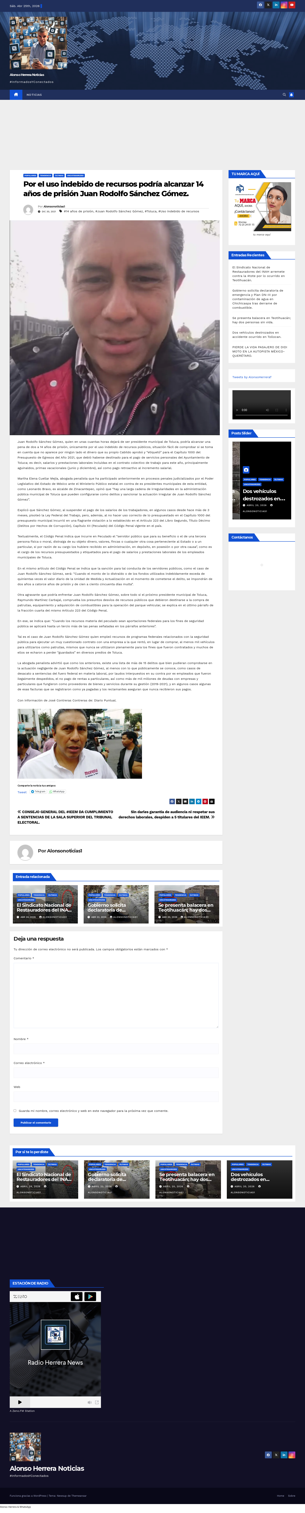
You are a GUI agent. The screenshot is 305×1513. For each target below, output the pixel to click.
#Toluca (151, 211)
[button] (284, 95)
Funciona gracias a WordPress (28, 1495)
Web (17, 1087)
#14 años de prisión (79, 211)
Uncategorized (75, 175)
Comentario (24, 958)
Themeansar (79, 1495)
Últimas (59, 175)
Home (280, 1495)
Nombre (21, 1039)
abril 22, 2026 (102, 1186)
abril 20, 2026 (249, 505)
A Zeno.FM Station (22, 1411)
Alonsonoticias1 (54, 206)
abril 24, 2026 (30, 1186)
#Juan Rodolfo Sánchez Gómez (119, 211)
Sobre (291, 1495)
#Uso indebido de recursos (179, 211)
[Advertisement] (152, 129)
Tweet (22, 791)
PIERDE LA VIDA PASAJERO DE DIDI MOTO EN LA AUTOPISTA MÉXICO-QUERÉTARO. (259, 351)
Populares (30, 175)
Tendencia (45, 175)
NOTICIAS (34, 95)
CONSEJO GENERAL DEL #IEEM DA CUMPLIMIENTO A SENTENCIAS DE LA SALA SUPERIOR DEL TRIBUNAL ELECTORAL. (65, 817)
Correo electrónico (29, 1063)
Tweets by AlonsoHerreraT (252, 377)
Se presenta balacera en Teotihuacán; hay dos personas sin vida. (185, 910)
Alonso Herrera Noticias (27, 75)
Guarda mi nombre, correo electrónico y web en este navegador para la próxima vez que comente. (93, 1111)
